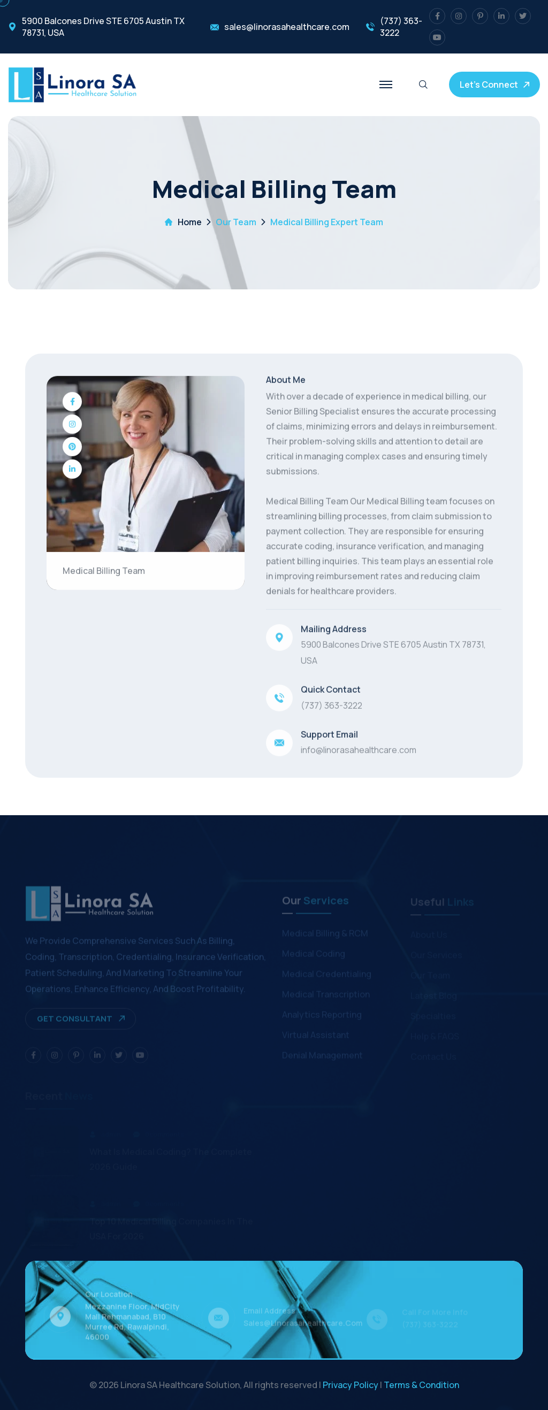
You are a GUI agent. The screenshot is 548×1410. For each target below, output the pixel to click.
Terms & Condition (421, 1385)
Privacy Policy (350, 1385)
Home (190, 222)
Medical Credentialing (326, 976)
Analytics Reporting (322, 1017)
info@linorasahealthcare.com (358, 751)
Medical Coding (313, 956)
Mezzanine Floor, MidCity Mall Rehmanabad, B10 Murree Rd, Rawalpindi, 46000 (132, 1324)
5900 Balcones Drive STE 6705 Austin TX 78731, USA (103, 27)
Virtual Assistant (315, 1037)
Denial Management (322, 1057)
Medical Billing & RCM (325, 935)
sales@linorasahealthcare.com (286, 27)
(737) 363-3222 (401, 27)
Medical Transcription (326, 996)
